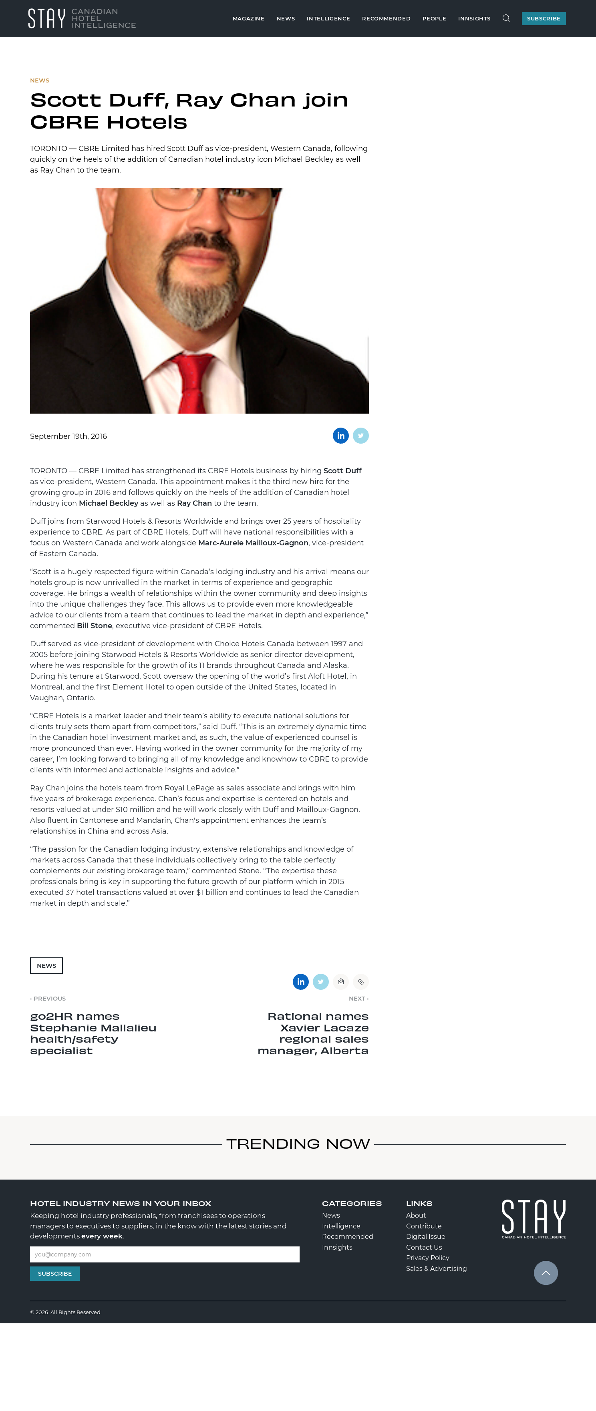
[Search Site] (506, 18)
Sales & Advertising (436, 1268)
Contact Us (424, 1247)
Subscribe (55, 1273)
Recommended (386, 18)
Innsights (474, 18)
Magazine (249, 18)
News (286, 18)
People (434, 18)
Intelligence (328, 18)
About (416, 1215)
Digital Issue (425, 1236)
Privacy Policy (427, 1258)
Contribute (424, 1226)
